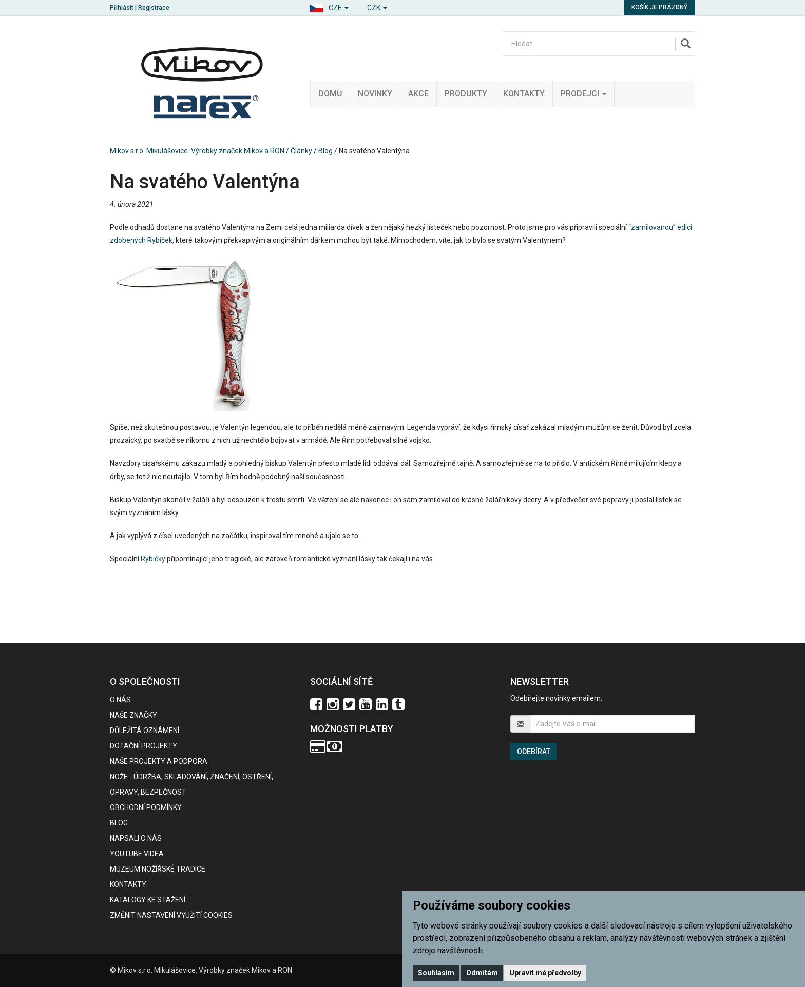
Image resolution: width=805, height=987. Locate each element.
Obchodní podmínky (146, 807)
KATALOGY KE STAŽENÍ (147, 900)
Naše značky (133, 715)
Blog (325, 151)
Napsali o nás (136, 838)
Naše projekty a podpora (158, 761)
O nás (120, 700)
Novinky (375, 93)
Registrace (153, 7)
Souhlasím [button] (436, 973)
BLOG (119, 823)
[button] (328, 6)
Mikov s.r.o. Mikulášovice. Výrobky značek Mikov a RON (197, 151)
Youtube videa (137, 854)
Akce (418, 93)
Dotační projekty (143, 746)
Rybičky (153, 559)
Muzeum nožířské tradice (157, 869)
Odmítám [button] (482, 973)
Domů (330, 93)
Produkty (466, 93)
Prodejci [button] (583, 93)
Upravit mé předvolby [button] (545, 973)
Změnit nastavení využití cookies (171, 915)
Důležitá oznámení (144, 730)
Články (301, 151)
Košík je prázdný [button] (659, 7)
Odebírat (533, 751)
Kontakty (524, 93)
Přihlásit (121, 7)
